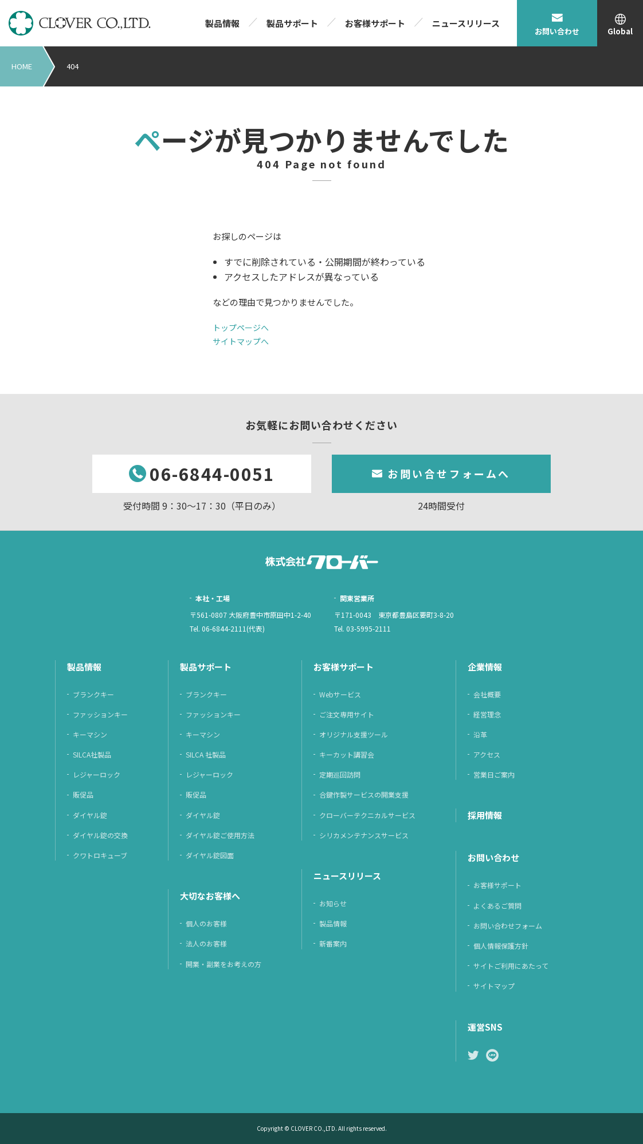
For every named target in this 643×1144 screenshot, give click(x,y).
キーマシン (90, 734)
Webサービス (340, 694)
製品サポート (292, 23)
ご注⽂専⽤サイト (346, 714)
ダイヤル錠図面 (210, 855)
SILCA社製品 (92, 754)
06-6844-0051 (212, 473)
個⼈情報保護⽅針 (500, 945)
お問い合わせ (557, 31)
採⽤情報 (485, 815)
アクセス (486, 754)
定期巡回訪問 (339, 774)
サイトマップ (494, 986)
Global (620, 31)
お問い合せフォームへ (449, 473)
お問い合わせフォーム (507, 925)
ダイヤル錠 (90, 815)
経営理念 (487, 714)
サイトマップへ (241, 341)
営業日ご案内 (494, 774)
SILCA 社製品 (206, 754)
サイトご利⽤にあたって (510, 966)
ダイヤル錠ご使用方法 (220, 835)
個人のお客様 (206, 923)
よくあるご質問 (497, 905)
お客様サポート (375, 23)
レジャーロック (96, 774)
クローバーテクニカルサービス (367, 815)
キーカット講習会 (346, 754)
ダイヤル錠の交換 (100, 835)
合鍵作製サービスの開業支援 (364, 794)
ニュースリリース (466, 23)
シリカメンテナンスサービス (364, 835)
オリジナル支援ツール (353, 734)
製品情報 (222, 23)
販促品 (83, 794)
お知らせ (333, 903)
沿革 (480, 734)
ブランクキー (93, 694)
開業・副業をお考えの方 (223, 964)
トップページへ (241, 327)
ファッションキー (100, 714)
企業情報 (485, 667)
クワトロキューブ (100, 855)
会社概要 (487, 694)
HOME (21, 66)
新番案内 (333, 943)
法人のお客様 (206, 943)
